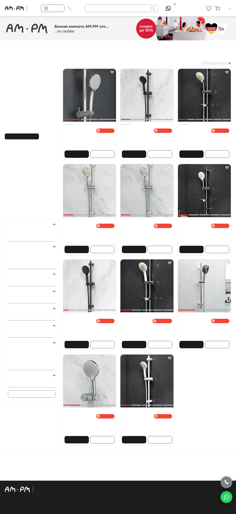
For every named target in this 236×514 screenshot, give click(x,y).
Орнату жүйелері (65, 499)
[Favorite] (112, 72)
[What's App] (168, 8)
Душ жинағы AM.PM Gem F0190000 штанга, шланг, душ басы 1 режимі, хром (89, 234)
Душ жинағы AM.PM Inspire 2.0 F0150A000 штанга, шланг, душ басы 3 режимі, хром (145, 332)
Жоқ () (18, 298)
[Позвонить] (226, 482)
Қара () (19, 258)
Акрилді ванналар (66, 510)
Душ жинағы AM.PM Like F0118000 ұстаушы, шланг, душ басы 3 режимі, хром (86, 427)
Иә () (17, 315)
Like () (18, 360)
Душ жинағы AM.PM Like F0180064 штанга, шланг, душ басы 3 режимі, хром (203, 234)
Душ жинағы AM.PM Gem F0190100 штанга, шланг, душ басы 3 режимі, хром (146, 234)
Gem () (18, 365)
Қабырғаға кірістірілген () (29, 281)
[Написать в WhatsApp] (226, 497)
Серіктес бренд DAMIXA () (30, 382)
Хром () (19, 264)
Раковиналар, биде (67, 504)
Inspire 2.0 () (22, 349)
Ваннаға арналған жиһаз (71, 488)
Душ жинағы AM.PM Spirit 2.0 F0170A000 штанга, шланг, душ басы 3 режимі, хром (203, 139)
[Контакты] (186, 8)
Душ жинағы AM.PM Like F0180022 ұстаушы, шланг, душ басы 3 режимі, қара (86, 332)
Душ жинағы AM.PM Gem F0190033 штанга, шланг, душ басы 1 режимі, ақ (144, 425)
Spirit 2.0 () (21, 354)
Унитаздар (61, 493)
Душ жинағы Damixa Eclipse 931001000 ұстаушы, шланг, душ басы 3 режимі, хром (202, 332)
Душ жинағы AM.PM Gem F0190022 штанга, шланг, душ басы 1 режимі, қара (146, 139)
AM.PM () (20, 231)
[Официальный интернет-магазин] (24, 489)
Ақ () (17, 253)
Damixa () (20, 236)
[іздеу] (153, 8)
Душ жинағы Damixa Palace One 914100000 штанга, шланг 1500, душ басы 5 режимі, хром (86, 141)
